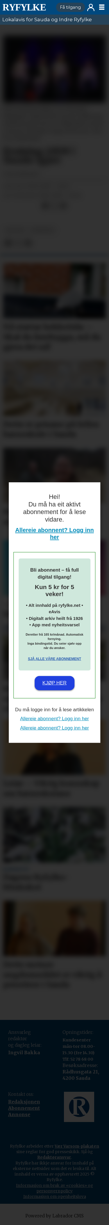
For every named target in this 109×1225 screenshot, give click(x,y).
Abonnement (24, 1108)
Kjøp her (54, 683)
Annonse (19, 1114)
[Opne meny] (101, 7)
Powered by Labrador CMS (54, 1216)
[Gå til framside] (24, 7)
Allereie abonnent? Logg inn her (54, 718)
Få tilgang (70, 7)
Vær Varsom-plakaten (77, 1146)
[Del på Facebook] (45, 206)
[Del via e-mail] (63, 206)
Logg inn (90, 7)
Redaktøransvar (54, 1157)
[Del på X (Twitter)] (54, 206)
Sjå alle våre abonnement (54, 659)
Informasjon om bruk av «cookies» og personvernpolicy (54, 1188)
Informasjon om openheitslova (54, 1196)
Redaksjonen (24, 1102)
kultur (15, 230)
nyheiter (42, 230)
